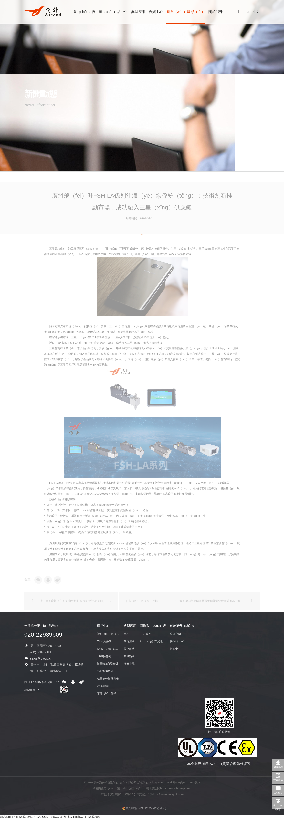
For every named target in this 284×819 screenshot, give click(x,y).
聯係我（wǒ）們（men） (181, 641)
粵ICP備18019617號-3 (186, 782)
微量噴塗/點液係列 (108, 663)
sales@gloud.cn (41, 658)
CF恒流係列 (104, 641)
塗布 (126, 633)
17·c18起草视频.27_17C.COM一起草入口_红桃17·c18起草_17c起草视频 (56, 816)
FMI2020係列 (105, 671)
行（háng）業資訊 (151, 641)
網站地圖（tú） (33, 689)
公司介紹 (175, 633)
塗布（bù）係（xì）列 (108, 633)
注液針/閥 (103, 686)
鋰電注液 (129, 641)
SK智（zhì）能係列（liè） (108, 648)
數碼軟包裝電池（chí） (58, 502)
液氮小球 (129, 663)
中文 (256, 11)
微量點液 (129, 656)
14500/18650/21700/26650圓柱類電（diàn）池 (103, 502)
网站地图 (5, 816)
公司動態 (145, 633)
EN (248, 11)
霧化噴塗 (129, 648)
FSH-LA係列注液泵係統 (63, 491)
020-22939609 (43, 634)
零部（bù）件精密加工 (108, 693)
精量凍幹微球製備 (108, 678)
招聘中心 (175, 648)
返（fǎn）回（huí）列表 (141, 609)
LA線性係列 (104, 656)
